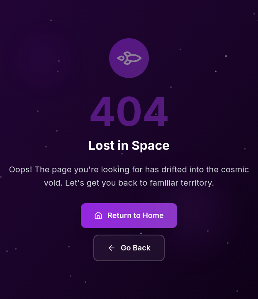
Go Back (129, 247)
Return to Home (128, 215)
